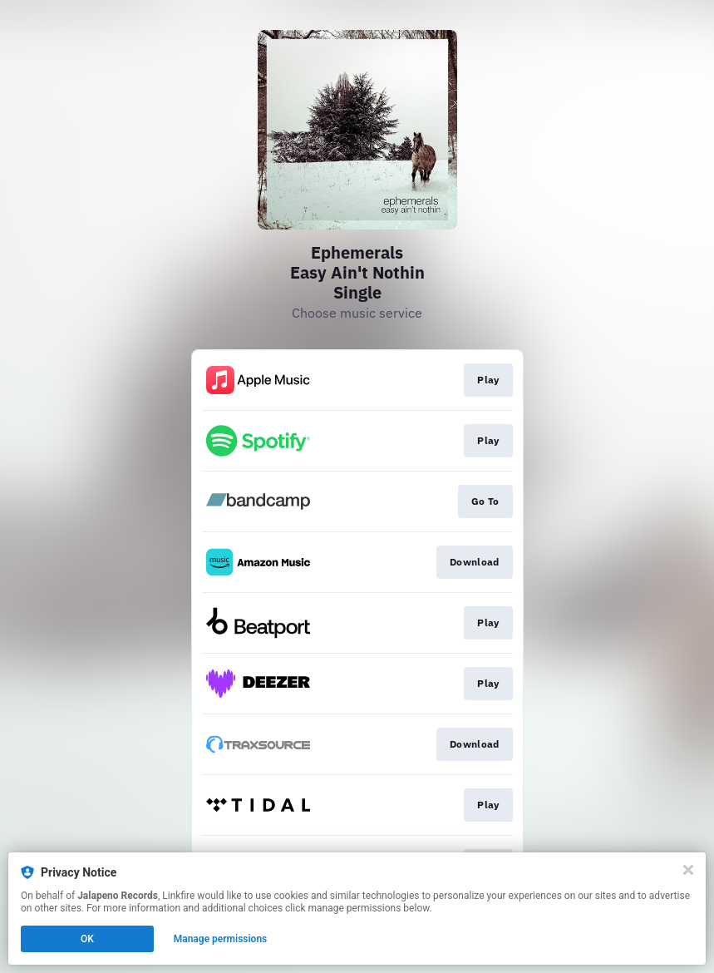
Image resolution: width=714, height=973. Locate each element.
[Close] (688, 870)
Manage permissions (221, 939)
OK (87, 939)
